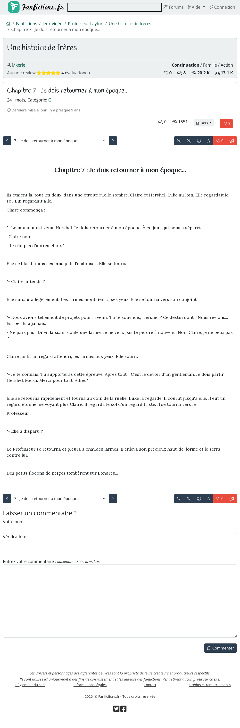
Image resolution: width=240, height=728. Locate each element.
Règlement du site (30, 692)
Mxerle (19, 67)
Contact (149, 692)
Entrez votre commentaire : (53, 567)
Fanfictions (27, 24)
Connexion (221, 7)
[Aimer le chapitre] (226, 127)
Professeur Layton (88, 24)
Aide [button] (193, 7)
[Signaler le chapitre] (231, 144)
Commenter (220, 654)
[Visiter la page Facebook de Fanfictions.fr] (123, 718)
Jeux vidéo (53, 24)
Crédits (210, 692)
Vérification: (15, 542)
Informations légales (90, 692)
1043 (205, 126)
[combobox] (113, 7)
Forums (171, 7)
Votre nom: (14, 526)
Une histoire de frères (134, 24)
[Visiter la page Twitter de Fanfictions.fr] (117, 718)
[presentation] (40, 554)
